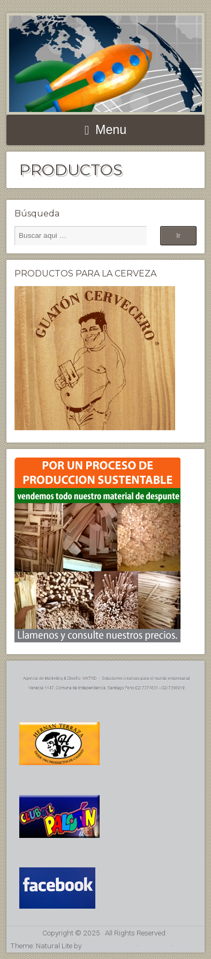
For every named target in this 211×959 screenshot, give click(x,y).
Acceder (188, 945)
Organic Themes (109, 945)
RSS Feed (155, 945)
